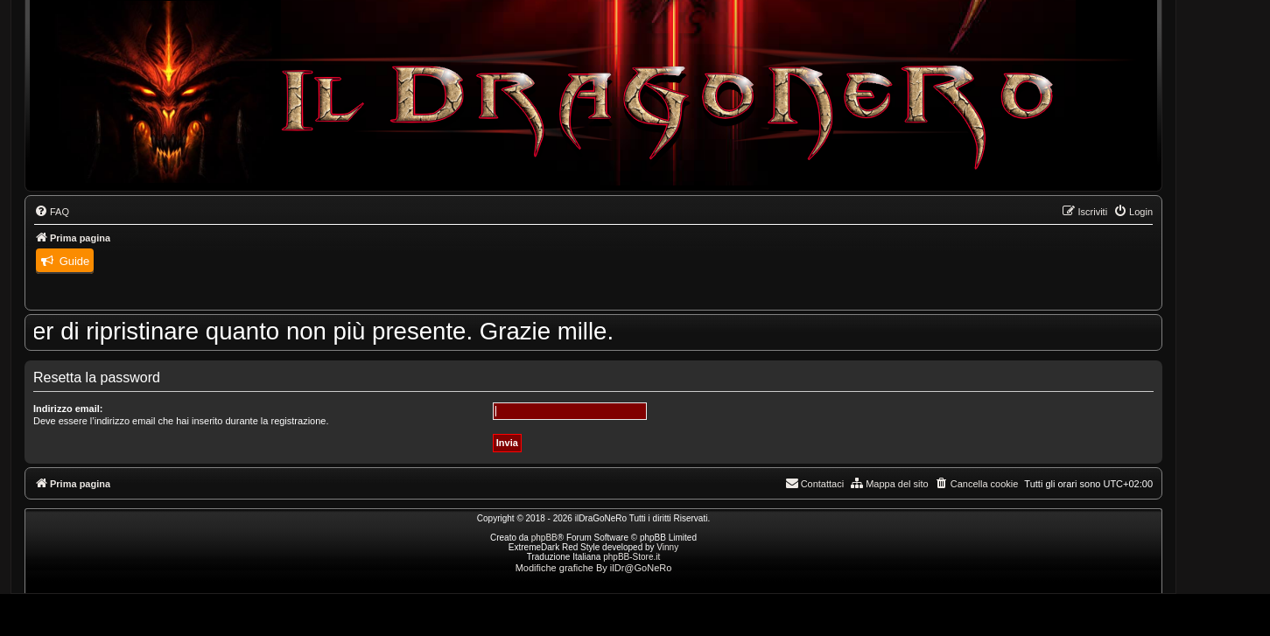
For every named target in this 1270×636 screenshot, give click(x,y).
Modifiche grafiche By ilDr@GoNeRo (594, 568)
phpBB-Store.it (631, 557)
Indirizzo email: (67, 408)
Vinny (667, 547)
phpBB (544, 537)
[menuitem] (51, 211)
